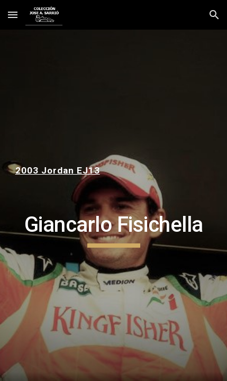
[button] (12, 14)
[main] (113, 170)
